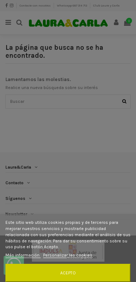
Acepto (68, 272)
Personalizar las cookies (67, 255)
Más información (23, 255)
